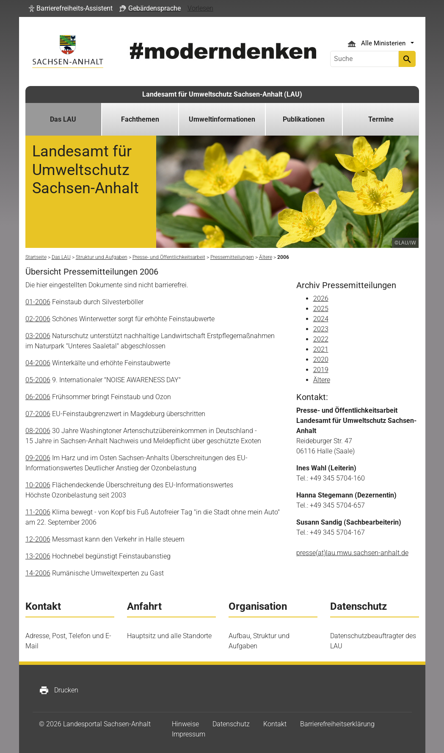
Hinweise (185, 724)
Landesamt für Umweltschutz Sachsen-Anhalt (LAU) (222, 94)
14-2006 (37, 573)
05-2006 (37, 380)
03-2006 (37, 336)
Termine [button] (381, 119)
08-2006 (37, 431)
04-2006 (37, 363)
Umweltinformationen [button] (222, 119)
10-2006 (37, 485)
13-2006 (37, 556)
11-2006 (37, 512)
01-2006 (37, 302)
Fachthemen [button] (140, 119)
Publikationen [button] (304, 119)
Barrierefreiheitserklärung (337, 724)
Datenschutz (231, 724)
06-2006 (37, 397)
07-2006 (37, 414)
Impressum (188, 734)
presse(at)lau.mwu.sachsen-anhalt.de (352, 553)
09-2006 (37, 458)
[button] (71, 8)
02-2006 (37, 319)
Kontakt (275, 724)
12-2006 (37, 539)
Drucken (58, 690)
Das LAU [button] (63, 119)
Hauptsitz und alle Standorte (169, 636)
